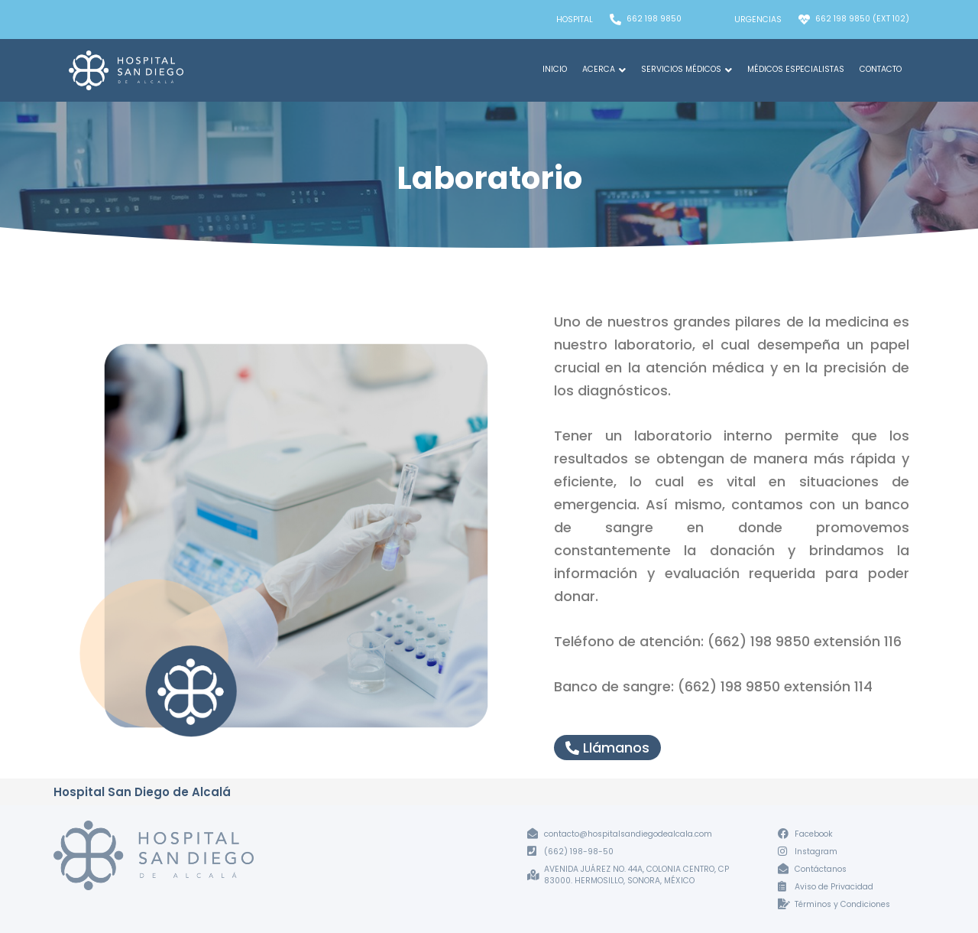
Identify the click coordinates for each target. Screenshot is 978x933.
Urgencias (758, 19)
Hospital (574, 19)
